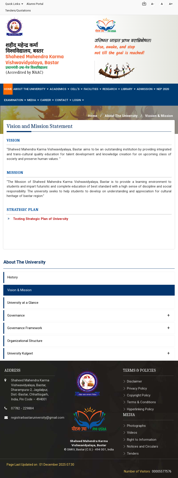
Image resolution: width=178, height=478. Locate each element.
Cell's (75, 87)
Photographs (136, 424)
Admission (144, 87)
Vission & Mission (159, 114)
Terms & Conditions (141, 401)
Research (109, 87)
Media (31, 98)
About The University (29, 87)
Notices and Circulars (142, 445)
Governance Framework (88, 326)
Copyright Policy (138, 394)
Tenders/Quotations (17, 10)
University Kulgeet (88, 351)
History (12, 276)
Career (45, 98)
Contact (61, 98)
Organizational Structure (24, 339)
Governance (88, 314)
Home (8, 87)
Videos (132, 431)
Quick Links (12, 3)
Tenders (133, 452)
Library (127, 87)
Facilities (91, 87)
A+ (171, 3)
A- (153, 3)
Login (76, 98)
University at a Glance (22, 302)
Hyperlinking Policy (140, 408)
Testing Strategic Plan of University (40, 217)
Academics (58, 87)
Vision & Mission (19, 289)
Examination (13, 98)
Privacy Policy (137, 387)
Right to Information (141, 438)
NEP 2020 (163, 87)
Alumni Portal (34, 3)
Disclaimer (134, 380)
